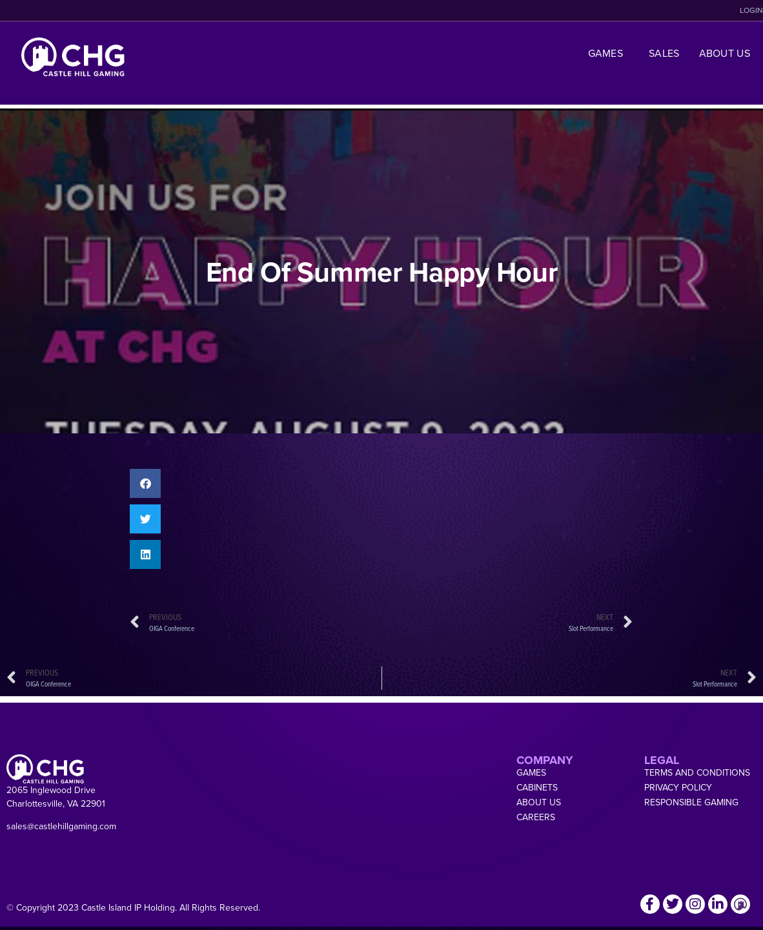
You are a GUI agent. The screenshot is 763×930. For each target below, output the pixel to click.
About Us (724, 53)
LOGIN (751, 10)
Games (609, 53)
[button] (145, 483)
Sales (664, 53)
